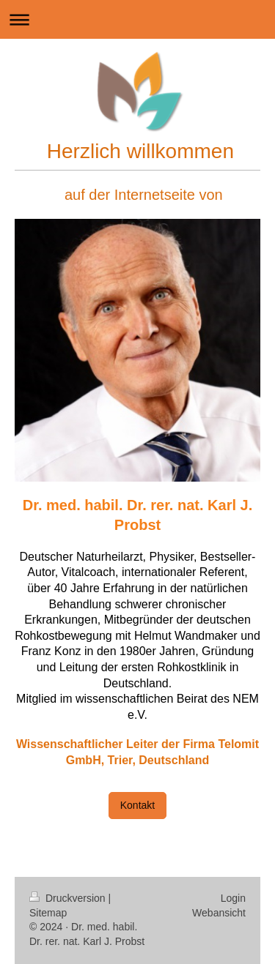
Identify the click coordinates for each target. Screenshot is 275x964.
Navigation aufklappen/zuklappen (137, 19)
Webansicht (219, 913)
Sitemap (48, 913)
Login (233, 898)
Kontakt (137, 805)
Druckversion (68, 898)
